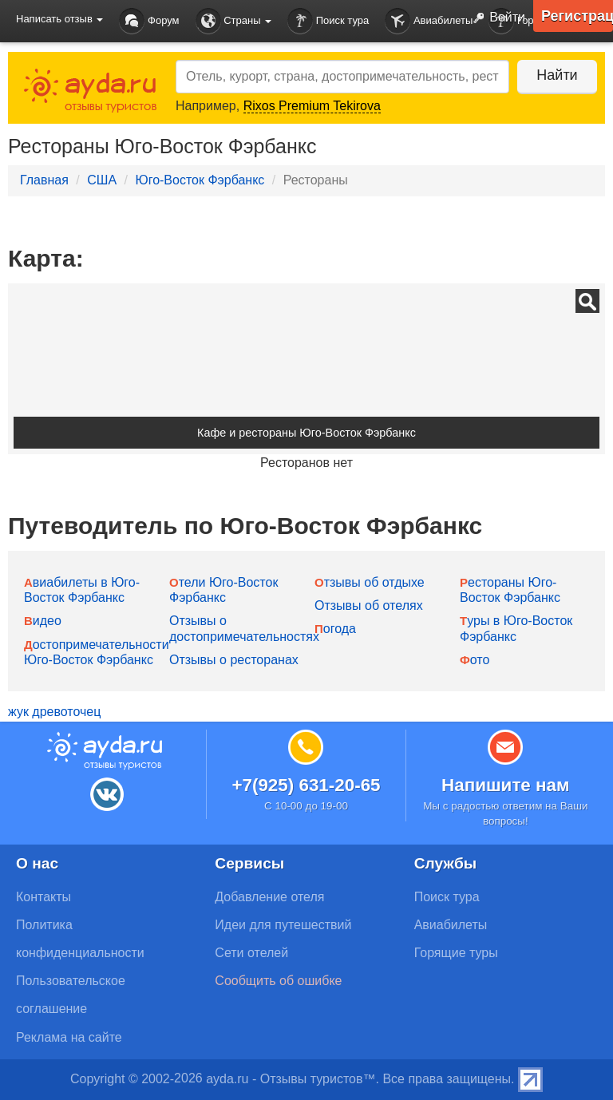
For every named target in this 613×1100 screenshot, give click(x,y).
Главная (44, 180)
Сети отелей (251, 953)
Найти (556, 75)
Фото (474, 660)
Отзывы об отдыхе (369, 582)
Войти (495, 18)
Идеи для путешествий (283, 925)
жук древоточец (54, 711)
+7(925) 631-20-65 (305, 785)
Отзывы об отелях (368, 605)
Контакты (43, 897)
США (102, 180)
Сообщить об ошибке (278, 980)
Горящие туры (456, 953)
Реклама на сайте (69, 1037)
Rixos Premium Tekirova (312, 106)
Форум (149, 21)
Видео (42, 620)
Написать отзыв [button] (59, 19)
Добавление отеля (269, 897)
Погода (335, 628)
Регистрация (577, 16)
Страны (234, 21)
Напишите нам (505, 785)
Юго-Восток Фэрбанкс (199, 180)
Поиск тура (328, 21)
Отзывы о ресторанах (234, 660)
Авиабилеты (429, 21)
